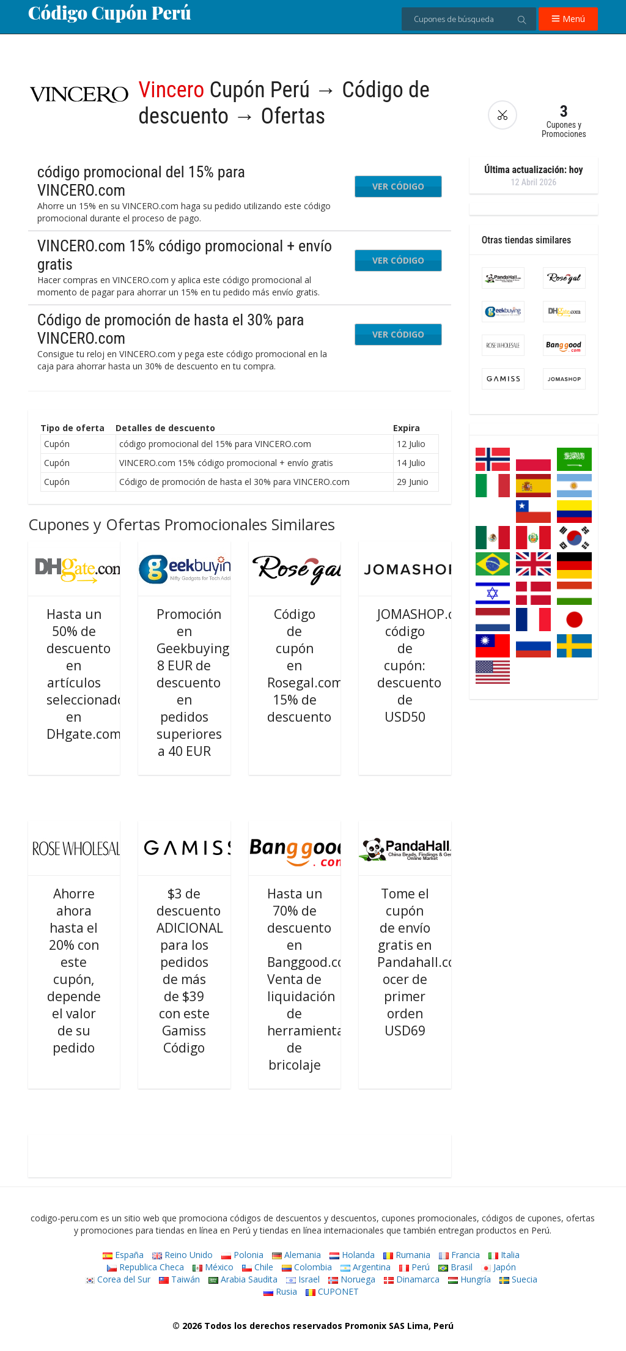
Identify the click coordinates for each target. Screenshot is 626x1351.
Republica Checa (145, 1267)
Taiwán (179, 1279)
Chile (257, 1267)
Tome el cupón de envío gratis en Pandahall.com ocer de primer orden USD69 (422, 962)
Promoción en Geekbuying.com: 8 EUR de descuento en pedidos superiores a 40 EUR (209, 682)
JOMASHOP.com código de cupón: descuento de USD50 (425, 665)
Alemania (296, 1254)
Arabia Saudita (243, 1279)
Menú (568, 18)
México (213, 1267)
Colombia (307, 1267)
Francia (459, 1254)
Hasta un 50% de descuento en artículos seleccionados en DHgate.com (88, 673)
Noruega (351, 1279)
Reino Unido (182, 1254)
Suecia (518, 1279)
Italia (504, 1254)
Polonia (242, 1254)
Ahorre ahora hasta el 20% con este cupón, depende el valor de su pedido (74, 970)
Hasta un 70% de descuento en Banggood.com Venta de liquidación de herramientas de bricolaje (311, 979)
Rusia (280, 1291)
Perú (414, 1267)
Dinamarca (412, 1279)
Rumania (406, 1254)
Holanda (352, 1254)
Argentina (366, 1267)
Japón (498, 1267)
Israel (303, 1279)
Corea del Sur (117, 1279)
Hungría (469, 1279)
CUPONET (332, 1291)
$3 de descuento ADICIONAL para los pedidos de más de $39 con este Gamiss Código (189, 970)
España (123, 1254)
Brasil (455, 1267)
